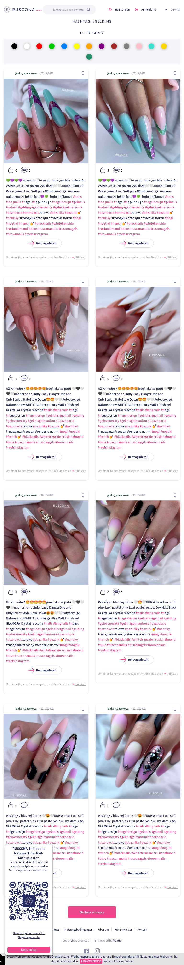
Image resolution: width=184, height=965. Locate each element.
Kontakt (142, 929)
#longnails (13, 202)
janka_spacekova (26, 73)
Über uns (103, 929)
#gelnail (11, 207)
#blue (33, 228)
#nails (77, 196)
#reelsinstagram (36, 234)
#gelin (57, 207)
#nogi (77, 218)
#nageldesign (61, 202)
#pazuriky (57, 212)
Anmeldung (148, 9)
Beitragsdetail (43, 243)
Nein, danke (28, 950)
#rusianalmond (17, 228)
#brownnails (15, 234)
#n (23, 202)
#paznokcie (14, 212)
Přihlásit (80, 257)
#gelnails (78, 202)
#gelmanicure (72, 207)
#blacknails (43, 223)
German (175, 9)
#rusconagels (67, 228)
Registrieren (122, 9)
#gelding (24, 207)
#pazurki (71, 212)
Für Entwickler (123, 929)
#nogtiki (12, 223)
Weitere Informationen (118, 961)
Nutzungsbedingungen (78, 929)
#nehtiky (12, 218)
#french (24, 223)
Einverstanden (91, 961)
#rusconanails (48, 228)
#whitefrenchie (63, 223)
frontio (117, 940)
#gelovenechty (41, 207)
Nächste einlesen (92, 912)
